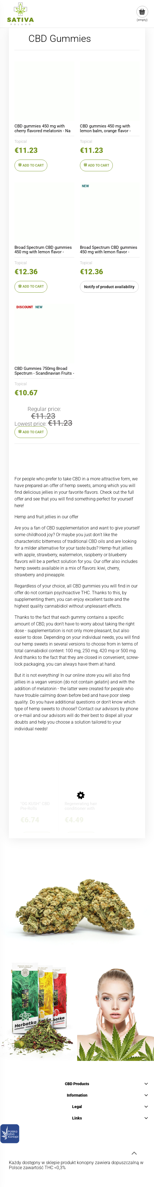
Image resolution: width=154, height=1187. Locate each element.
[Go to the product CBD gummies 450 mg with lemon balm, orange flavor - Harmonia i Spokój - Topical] (110, 91)
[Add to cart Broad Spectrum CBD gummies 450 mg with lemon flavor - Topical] (30, 287)
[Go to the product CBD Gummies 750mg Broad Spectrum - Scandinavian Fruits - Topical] (44, 334)
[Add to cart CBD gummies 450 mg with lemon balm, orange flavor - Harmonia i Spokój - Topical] (96, 165)
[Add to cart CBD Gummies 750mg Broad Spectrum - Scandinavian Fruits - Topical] (30, 432)
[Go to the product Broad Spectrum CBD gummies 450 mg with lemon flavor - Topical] (44, 212)
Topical (20, 141)
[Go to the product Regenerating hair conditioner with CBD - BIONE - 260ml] (81, 784)
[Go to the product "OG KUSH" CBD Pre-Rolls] (37, 784)
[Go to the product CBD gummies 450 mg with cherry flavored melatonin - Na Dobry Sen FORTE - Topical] (44, 91)
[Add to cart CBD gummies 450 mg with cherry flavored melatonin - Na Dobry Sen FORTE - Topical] (30, 165)
